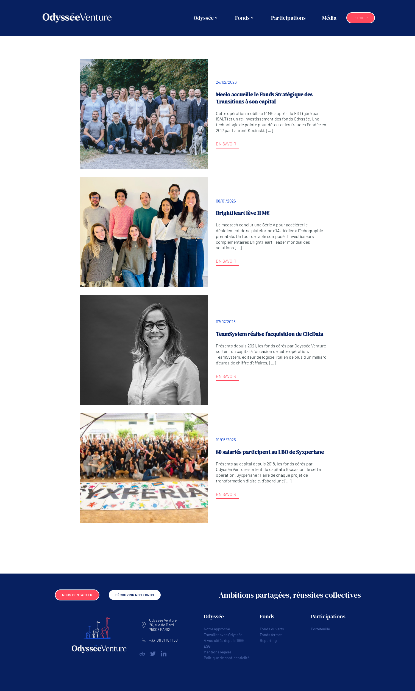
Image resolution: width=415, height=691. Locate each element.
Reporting (268, 640)
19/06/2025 (226, 439)
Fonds (245, 18)
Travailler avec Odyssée (223, 634)
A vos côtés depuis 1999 (224, 640)
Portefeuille (320, 629)
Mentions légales (218, 652)
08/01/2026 (226, 200)
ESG (207, 646)
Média (329, 18)
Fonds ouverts (272, 629)
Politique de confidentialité (226, 657)
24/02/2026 (226, 82)
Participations (288, 18)
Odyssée (206, 18)
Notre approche (217, 629)
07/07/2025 (226, 321)
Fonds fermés (271, 634)
